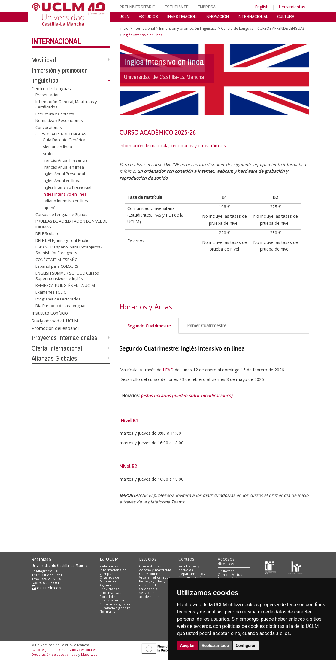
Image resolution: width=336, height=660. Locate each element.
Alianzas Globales (54, 358)
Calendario (148, 588)
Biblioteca (226, 571)
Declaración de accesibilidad (54, 654)
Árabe (48, 153)
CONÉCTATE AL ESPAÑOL (57, 259)
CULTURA (285, 16)
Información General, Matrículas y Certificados (66, 104)
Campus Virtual (231, 574)
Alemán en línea (57, 146)
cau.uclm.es (46, 588)
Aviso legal (40, 649)
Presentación (47, 94)
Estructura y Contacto (54, 114)
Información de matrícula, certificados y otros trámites (173, 145)
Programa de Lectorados (57, 299)
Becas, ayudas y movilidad (152, 583)
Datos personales (82, 649)
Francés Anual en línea (63, 167)
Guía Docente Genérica (64, 139)
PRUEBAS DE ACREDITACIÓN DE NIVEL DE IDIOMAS (71, 224)
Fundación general (116, 608)
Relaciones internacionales (113, 568)
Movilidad (44, 59)
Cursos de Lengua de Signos (61, 214)
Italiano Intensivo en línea (66, 200)
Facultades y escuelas (188, 568)
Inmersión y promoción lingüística (188, 28)
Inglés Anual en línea (61, 180)
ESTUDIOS (148, 16)
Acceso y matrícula (155, 569)
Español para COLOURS (56, 266)
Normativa (108, 611)
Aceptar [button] (187, 645)
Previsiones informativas (110, 590)
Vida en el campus (154, 577)
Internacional (56, 41)
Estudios (147, 559)
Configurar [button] (246, 645)
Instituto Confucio (50, 313)
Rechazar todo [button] (215, 645)
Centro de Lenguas (51, 88)
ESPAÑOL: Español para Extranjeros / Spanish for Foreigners (69, 249)
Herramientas (292, 7)
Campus (106, 573)
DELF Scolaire (47, 233)
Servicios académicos (149, 594)
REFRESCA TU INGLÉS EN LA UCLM (65, 285)
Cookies (58, 649)
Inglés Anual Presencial (64, 173)
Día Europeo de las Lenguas (60, 305)
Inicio (124, 28)
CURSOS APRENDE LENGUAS (60, 134)
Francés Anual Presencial (66, 160)
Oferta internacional (57, 348)
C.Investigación (191, 577)
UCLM (125, 16)
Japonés (50, 207)
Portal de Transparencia (112, 598)
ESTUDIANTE (177, 7)
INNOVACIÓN (217, 16)
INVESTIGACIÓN (182, 16)
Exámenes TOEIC (50, 292)
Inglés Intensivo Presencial (67, 187)
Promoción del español (55, 328)
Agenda (106, 585)
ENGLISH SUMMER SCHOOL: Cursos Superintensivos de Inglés (67, 275)
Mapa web (89, 654)
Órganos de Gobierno (109, 579)
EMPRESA (207, 7)
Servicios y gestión (115, 604)
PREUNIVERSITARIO (138, 7)
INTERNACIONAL (253, 16)
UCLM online (150, 573)
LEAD (168, 370)
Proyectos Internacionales (64, 337)
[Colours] (296, 567)
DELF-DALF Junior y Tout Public (62, 240)
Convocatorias (48, 127)
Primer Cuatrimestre (206, 325)
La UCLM (109, 559)
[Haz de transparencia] (270, 567)
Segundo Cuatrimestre (149, 326)
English (261, 7)
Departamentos (191, 573)
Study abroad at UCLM (55, 320)
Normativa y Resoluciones (59, 120)
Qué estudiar (150, 566)
